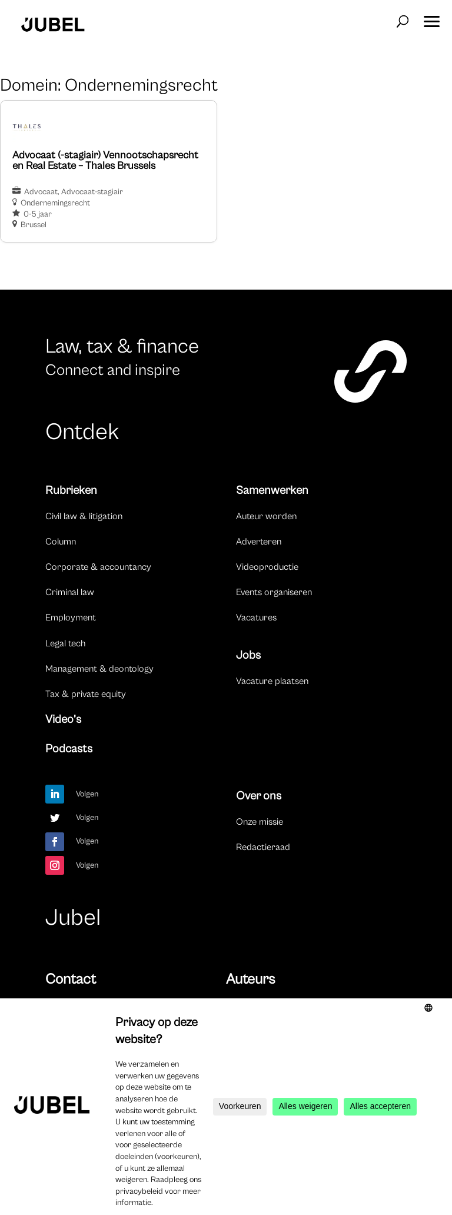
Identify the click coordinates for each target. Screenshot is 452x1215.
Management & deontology (99, 668)
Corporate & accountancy (98, 567)
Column (60, 541)
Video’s (63, 719)
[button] (431, 17)
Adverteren (258, 541)
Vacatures (256, 617)
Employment (70, 617)
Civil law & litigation (83, 516)
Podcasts (68, 749)
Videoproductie (267, 567)
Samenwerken (272, 490)
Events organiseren (274, 592)
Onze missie (259, 821)
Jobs (248, 655)
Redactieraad (263, 847)
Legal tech (65, 643)
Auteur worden (266, 516)
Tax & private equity (85, 694)
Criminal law (69, 592)
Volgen (87, 794)
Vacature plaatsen (272, 681)
